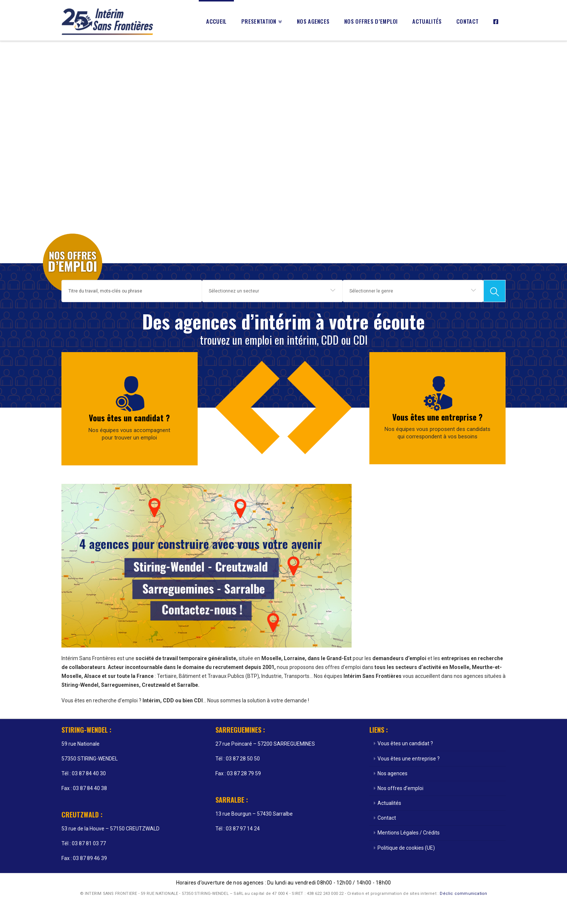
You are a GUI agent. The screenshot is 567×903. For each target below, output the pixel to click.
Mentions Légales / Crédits (409, 833)
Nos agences (392, 773)
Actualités (389, 803)
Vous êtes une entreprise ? (437, 417)
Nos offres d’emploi (400, 788)
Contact (387, 818)
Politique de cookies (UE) (406, 848)
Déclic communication (463, 893)
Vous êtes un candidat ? (129, 418)
